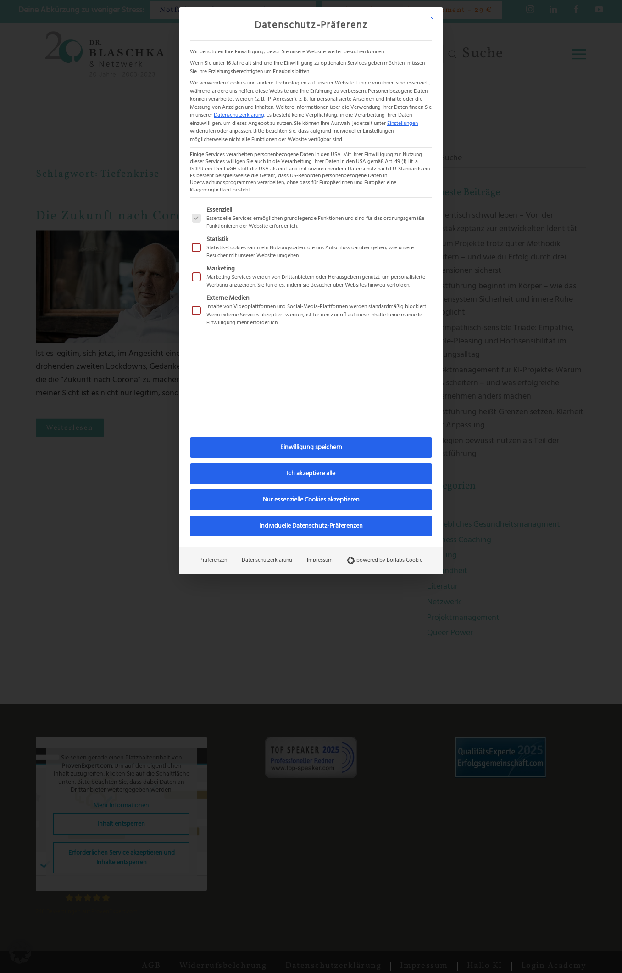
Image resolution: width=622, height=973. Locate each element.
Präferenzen (213, 560)
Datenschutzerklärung (239, 115)
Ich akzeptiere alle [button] (311, 473)
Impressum (320, 560)
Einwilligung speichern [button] (311, 447)
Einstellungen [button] (402, 123)
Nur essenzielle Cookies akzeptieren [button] (311, 500)
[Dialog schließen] (432, 18)
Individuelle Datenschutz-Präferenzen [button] (311, 526)
